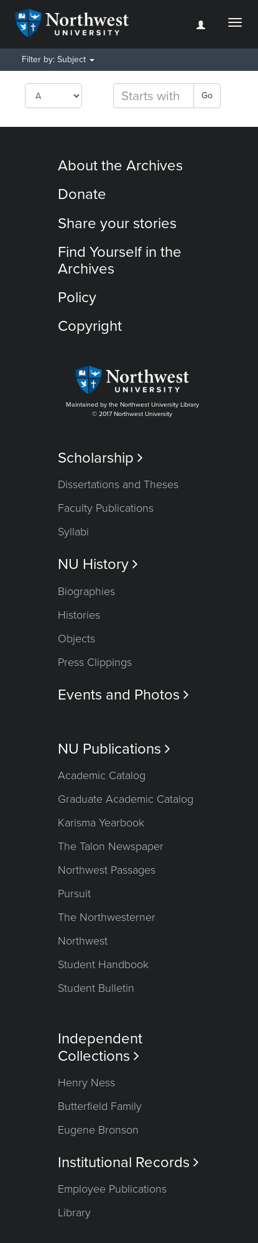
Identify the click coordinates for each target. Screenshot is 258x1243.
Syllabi (73, 531)
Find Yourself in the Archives (120, 260)
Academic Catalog (101, 775)
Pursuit (74, 893)
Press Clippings (95, 662)
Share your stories (117, 224)
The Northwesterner (106, 917)
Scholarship (100, 458)
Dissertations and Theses (118, 484)
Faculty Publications (106, 508)
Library (74, 1212)
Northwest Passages (106, 870)
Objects (76, 638)
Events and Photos (123, 695)
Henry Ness (86, 1082)
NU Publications (114, 749)
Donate (82, 194)
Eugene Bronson (98, 1130)
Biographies (86, 591)
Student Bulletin (96, 988)
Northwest (83, 941)
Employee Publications (112, 1189)
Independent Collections (100, 1047)
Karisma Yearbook (101, 822)
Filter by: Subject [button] (58, 59)
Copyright (90, 326)
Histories (79, 615)
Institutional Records (128, 1162)
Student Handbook (103, 964)
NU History (98, 564)
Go (207, 95)
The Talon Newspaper (111, 846)
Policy (77, 298)
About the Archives (120, 166)
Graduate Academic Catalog (125, 799)
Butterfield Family (100, 1106)
